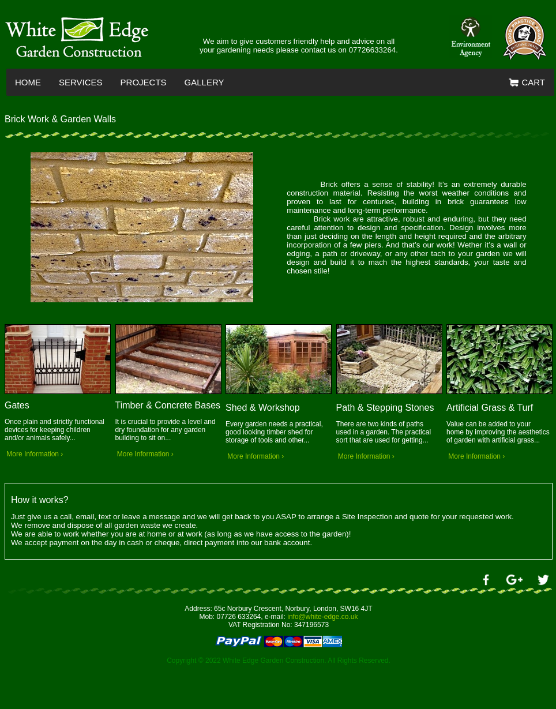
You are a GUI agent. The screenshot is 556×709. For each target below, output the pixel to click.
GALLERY (204, 82)
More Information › (34, 454)
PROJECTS (144, 82)
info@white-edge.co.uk (322, 617)
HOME (28, 82)
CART (527, 82)
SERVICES (81, 82)
